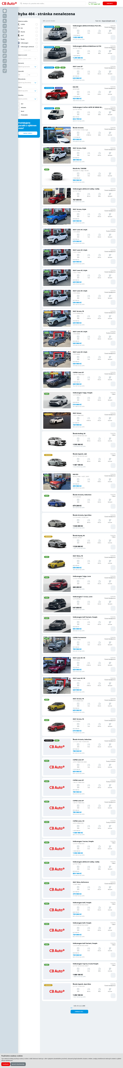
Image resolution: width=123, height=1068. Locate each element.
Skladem (23, 107)
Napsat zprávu (27, 133)
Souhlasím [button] (6, 1064)
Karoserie (21, 63)
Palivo (20, 87)
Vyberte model (22, 55)
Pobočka (20, 95)
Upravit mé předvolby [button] (18, 1064)
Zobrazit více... (79, 1011)
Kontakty (110, 3)
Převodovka (21, 79)
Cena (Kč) (21, 71)
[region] (28, 69)
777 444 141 (95, 4)
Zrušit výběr (27, 50)
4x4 (22, 104)
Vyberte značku (23, 21)
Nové (22, 111)
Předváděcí (24, 115)
